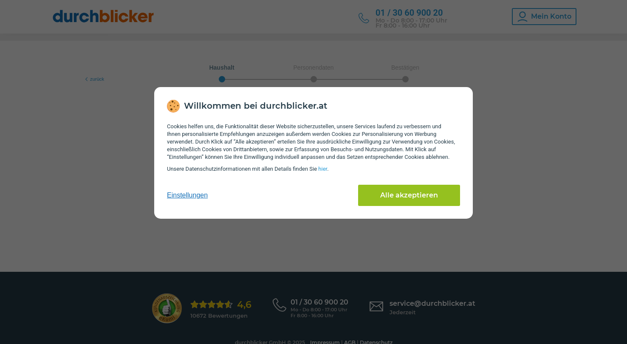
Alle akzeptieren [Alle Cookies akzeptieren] (409, 195)
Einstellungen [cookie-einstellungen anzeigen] (187, 195)
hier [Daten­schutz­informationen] (322, 169)
